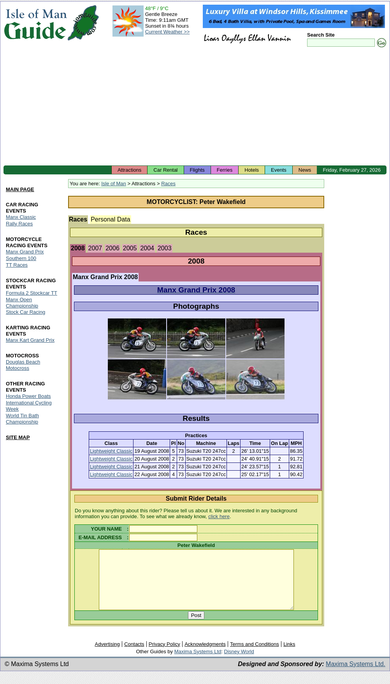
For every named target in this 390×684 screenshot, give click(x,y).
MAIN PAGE (20, 189)
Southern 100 (21, 258)
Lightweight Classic (111, 451)
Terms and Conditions (254, 656)
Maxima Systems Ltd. (355, 675)
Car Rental (165, 170)
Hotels (251, 170)
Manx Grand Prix (25, 252)
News (305, 170)
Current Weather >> (167, 32)
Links (289, 656)
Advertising (107, 656)
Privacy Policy (164, 656)
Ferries (224, 170)
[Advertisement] (195, 107)
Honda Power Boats (28, 396)
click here (219, 516)
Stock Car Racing (25, 312)
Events (278, 170)
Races (168, 183)
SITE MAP (18, 437)
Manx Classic (21, 217)
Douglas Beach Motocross (23, 365)
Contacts (134, 656)
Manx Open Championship (22, 303)
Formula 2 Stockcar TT (31, 293)
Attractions (129, 170)
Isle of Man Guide (35, 23)
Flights (197, 170)
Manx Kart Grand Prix (30, 340)
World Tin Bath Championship (22, 419)
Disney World (239, 663)
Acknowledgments (205, 656)
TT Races (17, 265)
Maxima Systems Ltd (197, 663)
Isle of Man (113, 183)
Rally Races (19, 224)
